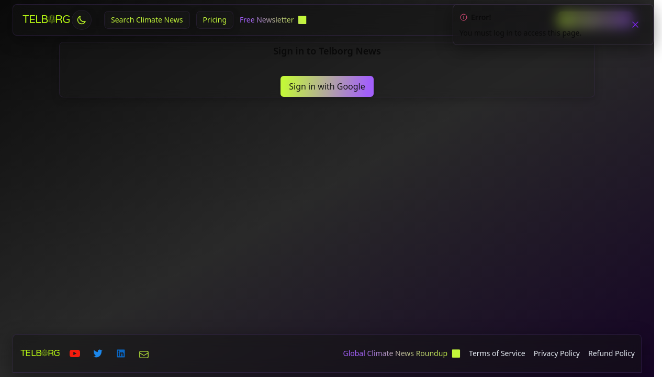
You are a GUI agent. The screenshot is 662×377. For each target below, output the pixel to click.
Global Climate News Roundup (396, 353)
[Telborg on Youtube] (75, 353)
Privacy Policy (557, 353)
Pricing (215, 20)
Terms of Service (497, 353)
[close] (635, 23)
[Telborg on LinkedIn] (121, 353)
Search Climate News (147, 20)
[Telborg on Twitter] (98, 353)
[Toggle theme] (82, 20)
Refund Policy (611, 353)
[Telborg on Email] (144, 353)
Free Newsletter (268, 20)
